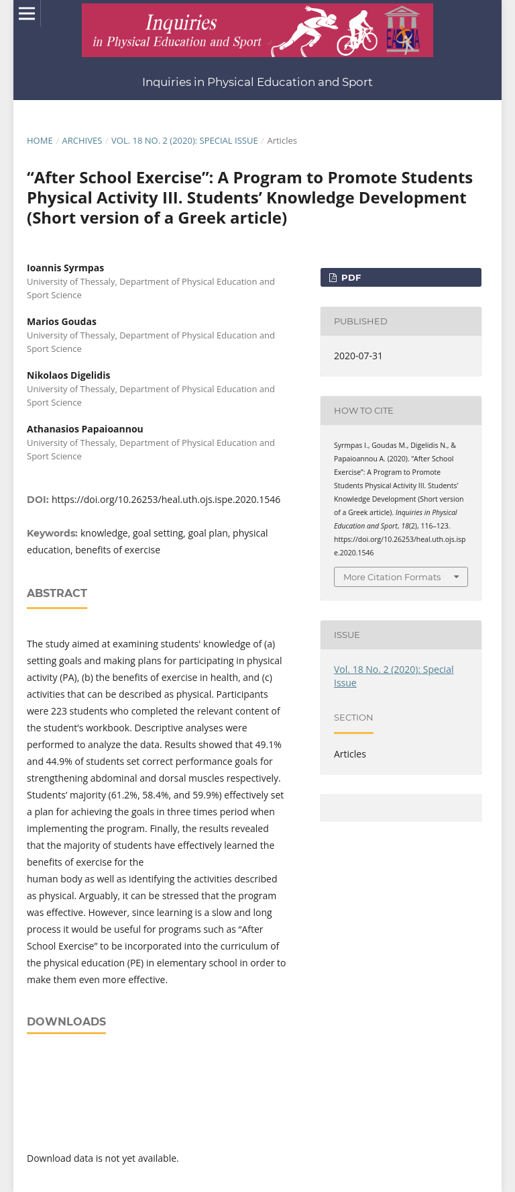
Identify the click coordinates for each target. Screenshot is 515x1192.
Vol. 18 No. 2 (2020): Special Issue (184, 140)
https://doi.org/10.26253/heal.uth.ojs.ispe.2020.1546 (166, 499)
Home (40, 140)
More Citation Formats (392, 576)
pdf (350, 277)
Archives (82, 140)
